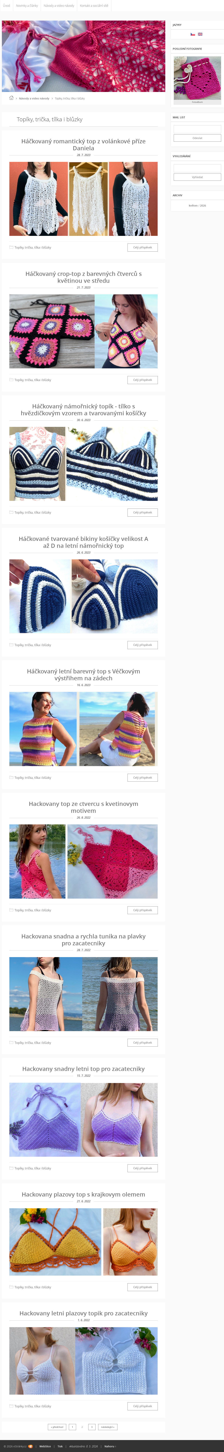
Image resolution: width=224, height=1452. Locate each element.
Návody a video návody (59, 6)
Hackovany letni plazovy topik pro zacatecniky (83, 1313)
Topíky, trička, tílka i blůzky (33, 247)
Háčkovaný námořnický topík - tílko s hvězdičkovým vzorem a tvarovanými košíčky (83, 409)
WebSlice (45, 1446)
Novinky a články (27, 6)
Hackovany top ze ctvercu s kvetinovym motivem (83, 807)
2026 (203, 205)
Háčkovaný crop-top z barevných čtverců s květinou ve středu (83, 277)
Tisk (60, 1446)
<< (177, 205)
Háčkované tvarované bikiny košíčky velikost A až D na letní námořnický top (83, 542)
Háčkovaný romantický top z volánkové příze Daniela (83, 144)
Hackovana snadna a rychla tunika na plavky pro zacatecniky (83, 939)
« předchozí (57, 1427)
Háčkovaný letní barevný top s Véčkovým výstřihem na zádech (83, 674)
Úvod (6, 6)
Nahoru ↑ (110, 1446)
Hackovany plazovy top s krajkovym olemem (83, 1194)
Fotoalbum (197, 102)
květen (193, 205)
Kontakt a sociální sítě (94, 6)
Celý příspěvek (142, 247)
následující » (107, 1427)
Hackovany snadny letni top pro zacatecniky (83, 1069)
